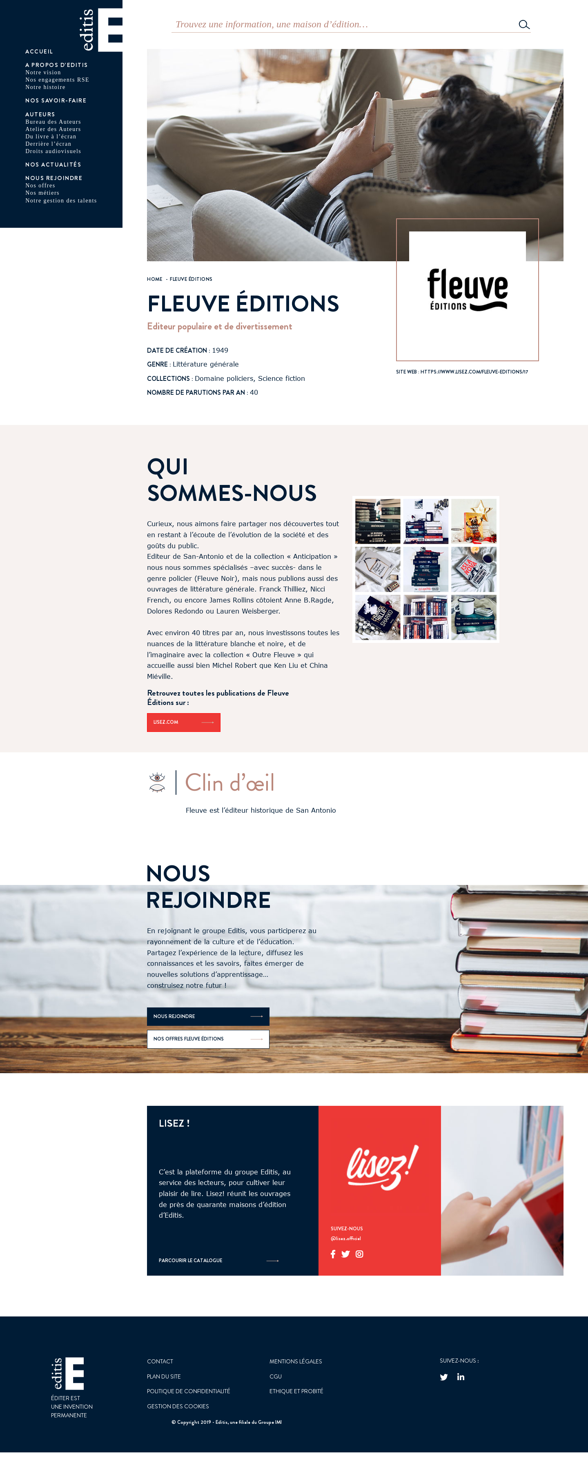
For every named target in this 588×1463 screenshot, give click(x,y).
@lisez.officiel (346, 1239)
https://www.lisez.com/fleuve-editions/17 (474, 372)
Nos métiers (42, 193)
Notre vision (43, 72)
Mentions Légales (296, 1361)
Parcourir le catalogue (219, 1261)
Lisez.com (184, 722)
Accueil (39, 51)
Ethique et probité (296, 1391)
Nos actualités (53, 164)
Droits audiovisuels (53, 151)
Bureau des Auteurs (53, 122)
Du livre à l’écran (50, 136)
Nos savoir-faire (56, 100)
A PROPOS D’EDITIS (56, 65)
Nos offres (40, 185)
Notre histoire (45, 87)
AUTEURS (40, 114)
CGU (276, 1376)
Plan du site (164, 1376)
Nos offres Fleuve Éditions (208, 1039)
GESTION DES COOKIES (178, 1406)
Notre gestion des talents (61, 201)
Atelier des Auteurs (53, 129)
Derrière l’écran (48, 144)
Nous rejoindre (53, 178)
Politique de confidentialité (188, 1391)
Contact (160, 1361)
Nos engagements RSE (57, 80)
